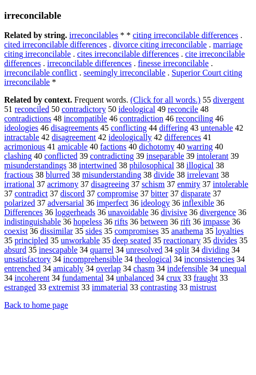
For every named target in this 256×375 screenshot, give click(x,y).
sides (93, 231)
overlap (108, 268)
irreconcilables (93, 35)
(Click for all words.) (165, 99)
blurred (58, 174)
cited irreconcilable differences (55, 44)
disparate (196, 193)
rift (186, 221)
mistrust (203, 287)
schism (153, 184)
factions (113, 146)
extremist (63, 287)
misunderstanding (111, 174)
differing (173, 127)
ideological (136, 109)
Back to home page (36, 305)
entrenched (22, 268)
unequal (233, 268)
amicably (68, 268)
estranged (20, 287)
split (182, 249)
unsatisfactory (27, 259)
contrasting (158, 287)
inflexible (198, 202)
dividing (215, 249)
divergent (228, 99)
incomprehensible (93, 259)
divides (225, 240)
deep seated (131, 240)
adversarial (66, 202)
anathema (187, 231)
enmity (188, 184)
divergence (218, 212)
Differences (23, 212)
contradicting (111, 156)
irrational (19, 184)
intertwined (98, 165)
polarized (19, 202)
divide (164, 174)
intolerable (230, 184)
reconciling (194, 118)
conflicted (60, 156)
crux (173, 277)
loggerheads (75, 212)
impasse (216, 221)
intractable (21, 137)
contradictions (27, 118)
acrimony (62, 184)
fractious (18, 174)
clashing (18, 156)
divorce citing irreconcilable (160, 44)
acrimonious (24, 146)
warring (200, 146)
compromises (136, 231)
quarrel (101, 249)
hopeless (87, 221)
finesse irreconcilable (173, 63)
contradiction (141, 118)
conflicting (128, 127)
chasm (144, 268)
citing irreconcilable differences (185, 35)
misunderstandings (35, 165)
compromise (117, 193)
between (154, 221)
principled (31, 240)
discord (72, 193)
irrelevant (203, 174)
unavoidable (128, 212)
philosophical (151, 165)
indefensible (187, 268)
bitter (159, 193)
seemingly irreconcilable (125, 72)
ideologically (130, 137)
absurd (15, 249)
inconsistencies (209, 259)
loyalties (229, 231)
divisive (174, 212)
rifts (121, 221)
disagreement (74, 137)
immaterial (110, 287)
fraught (206, 277)
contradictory (84, 109)
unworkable (80, 240)
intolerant (212, 156)
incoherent (32, 277)
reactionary (182, 240)
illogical (199, 165)
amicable (73, 146)
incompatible (85, 118)
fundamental (83, 277)
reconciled (32, 109)
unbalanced (135, 277)
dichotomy (156, 146)
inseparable (165, 156)
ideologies (21, 127)
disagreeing (110, 184)
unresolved (144, 249)
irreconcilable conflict (40, 72)
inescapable (58, 249)
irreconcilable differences (89, 63)
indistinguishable (32, 221)
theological (153, 259)
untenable (216, 127)
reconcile (183, 109)
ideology (155, 202)
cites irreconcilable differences (128, 53)
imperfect (112, 202)
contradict (31, 193)
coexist (16, 231)
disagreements (75, 127)
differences (182, 137)
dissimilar (56, 231)
